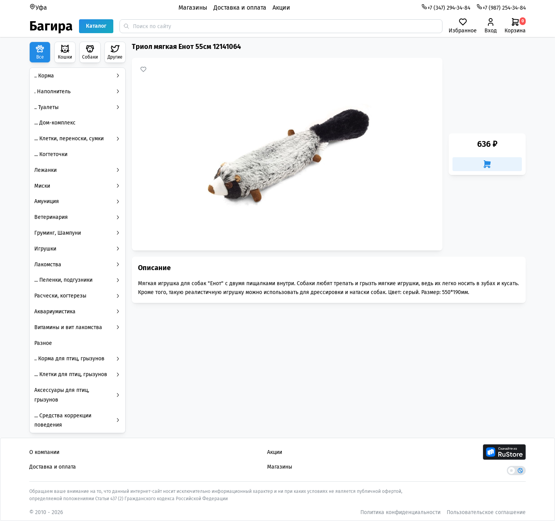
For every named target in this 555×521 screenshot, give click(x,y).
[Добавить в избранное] (143, 69)
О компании (44, 452)
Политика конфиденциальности (400, 512)
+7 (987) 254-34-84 (501, 7)
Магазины (192, 7)
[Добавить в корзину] (487, 164)
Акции (281, 7)
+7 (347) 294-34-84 (445, 7)
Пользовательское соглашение (486, 512)
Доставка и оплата (240, 7)
